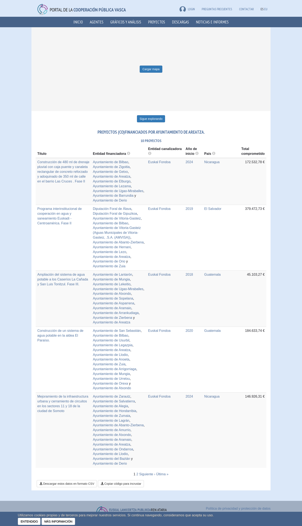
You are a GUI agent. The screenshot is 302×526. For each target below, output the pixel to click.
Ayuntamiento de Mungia (111, 279)
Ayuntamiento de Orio (109, 261)
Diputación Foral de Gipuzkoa (115, 213)
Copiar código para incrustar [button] (121, 483)
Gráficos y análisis (125, 22)
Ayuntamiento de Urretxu (111, 378)
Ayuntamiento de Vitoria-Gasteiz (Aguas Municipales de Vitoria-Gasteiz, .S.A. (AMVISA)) (117, 232)
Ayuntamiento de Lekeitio (111, 284)
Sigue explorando (151, 118)
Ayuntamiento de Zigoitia (111, 167)
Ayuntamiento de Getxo (110, 171)
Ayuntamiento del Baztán (111, 458)
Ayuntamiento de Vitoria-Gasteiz (117, 218)
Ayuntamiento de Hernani (112, 247)
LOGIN (187, 9)
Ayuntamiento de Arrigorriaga (114, 369)
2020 (189, 330)
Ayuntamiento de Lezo (109, 252)
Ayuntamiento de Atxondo (112, 293)
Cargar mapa (151, 69)
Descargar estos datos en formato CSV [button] (66, 483)
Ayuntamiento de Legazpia (113, 345)
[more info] (197, 153)
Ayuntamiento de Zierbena (112, 317)
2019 (189, 209)
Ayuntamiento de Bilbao (110, 162)
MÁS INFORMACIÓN (58, 521)
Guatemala (212, 274)
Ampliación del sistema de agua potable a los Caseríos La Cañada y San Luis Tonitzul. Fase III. (62, 279)
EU (265, 9)
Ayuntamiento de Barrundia (113, 195)
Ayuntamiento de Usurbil (111, 340)
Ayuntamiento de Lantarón (112, 274)
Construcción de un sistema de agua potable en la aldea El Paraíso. (60, 335)
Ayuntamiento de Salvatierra (114, 401)
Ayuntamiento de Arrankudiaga (116, 313)
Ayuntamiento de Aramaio (112, 308)
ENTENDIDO (29, 521)
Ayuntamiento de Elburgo (111, 181)
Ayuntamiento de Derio (110, 200)
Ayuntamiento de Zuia (109, 266)
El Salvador (212, 209)
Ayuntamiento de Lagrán (111, 420)
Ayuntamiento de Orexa (110, 383)
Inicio (78, 22)
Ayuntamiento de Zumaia (111, 415)
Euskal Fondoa (159, 162)
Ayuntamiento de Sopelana (113, 298)
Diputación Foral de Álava (112, 209)
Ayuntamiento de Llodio (110, 355)
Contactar (246, 9)
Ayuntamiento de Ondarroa (113, 449)
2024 (189, 162)
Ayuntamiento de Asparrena (113, 303)
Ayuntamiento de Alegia (110, 406)
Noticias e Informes (212, 22)
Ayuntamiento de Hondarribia (114, 411)
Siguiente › (147, 474)
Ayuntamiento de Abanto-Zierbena (118, 242)
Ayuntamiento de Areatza (111, 176)
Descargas (180, 22)
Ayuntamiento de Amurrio (111, 430)
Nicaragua (212, 162)
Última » (162, 474)
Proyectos (156, 22)
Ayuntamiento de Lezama (112, 186)
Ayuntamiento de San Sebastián (117, 330)
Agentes (96, 22)
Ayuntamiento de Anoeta (111, 359)
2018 (189, 274)
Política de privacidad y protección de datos (238, 508)
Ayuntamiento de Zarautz (111, 396)
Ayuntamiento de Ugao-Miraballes (118, 191)
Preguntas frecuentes (217, 9)
